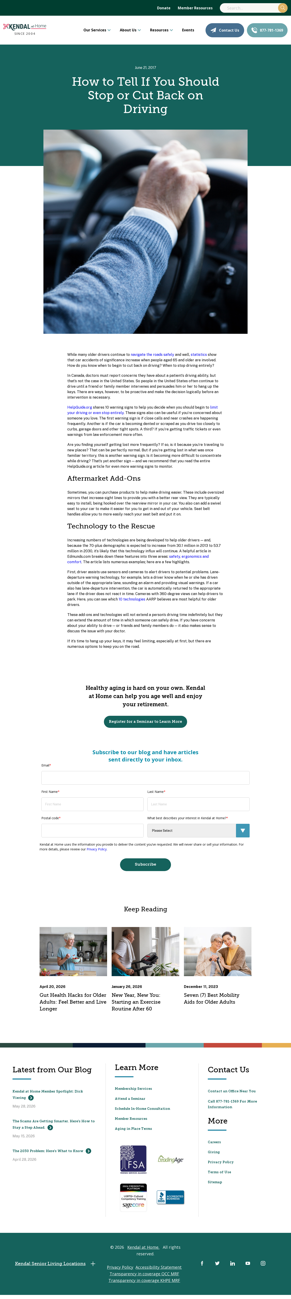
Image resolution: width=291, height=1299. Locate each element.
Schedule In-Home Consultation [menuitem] (146, 1112)
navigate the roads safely (152, 354)
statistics (199, 354)
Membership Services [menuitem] (135, 1092)
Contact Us (225, 30)
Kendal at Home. (144, 1252)
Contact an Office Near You (234, 1094)
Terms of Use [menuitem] (220, 1175)
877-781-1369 (267, 30)
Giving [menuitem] (214, 1155)
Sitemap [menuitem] (216, 1185)
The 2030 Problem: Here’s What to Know (52, 1164)
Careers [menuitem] (215, 1145)
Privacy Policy (97, 851)
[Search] (254, 8)
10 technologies (132, 599)
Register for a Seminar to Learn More (145, 723)
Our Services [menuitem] (94, 30)
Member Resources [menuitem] (195, 8)
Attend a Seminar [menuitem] (132, 1102)
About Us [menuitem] (128, 30)
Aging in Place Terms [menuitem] (135, 1132)
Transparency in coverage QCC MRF (144, 1279)
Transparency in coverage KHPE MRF (144, 1285)
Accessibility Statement (159, 1272)
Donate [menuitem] (164, 8)
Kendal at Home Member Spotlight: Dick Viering (53, 1098)
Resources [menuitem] (159, 30)
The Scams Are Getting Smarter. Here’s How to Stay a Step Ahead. (51, 1131)
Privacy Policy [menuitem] (222, 1165)
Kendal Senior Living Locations (59, 1269)
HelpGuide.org (79, 407)
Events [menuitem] (188, 30)
